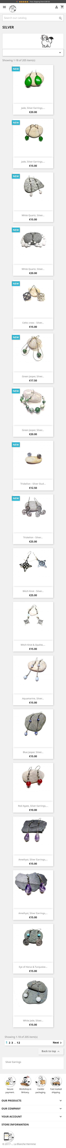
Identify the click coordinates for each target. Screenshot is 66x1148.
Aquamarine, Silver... (33, 698)
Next (58, 1043)
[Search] (33, 18)
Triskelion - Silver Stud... (33, 483)
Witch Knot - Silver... (33, 591)
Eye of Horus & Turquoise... (33, 966)
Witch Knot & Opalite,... (33, 644)
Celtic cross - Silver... (33, 322)
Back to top (51, 1051)
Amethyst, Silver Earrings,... (33, 859)
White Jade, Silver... (33, 1020)
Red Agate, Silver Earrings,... (33, 805)
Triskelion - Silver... (33, 537)
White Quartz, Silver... (33, 215)
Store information (15, 1124)
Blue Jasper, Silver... (33, 752)
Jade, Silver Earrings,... (33, 107)
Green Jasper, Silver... (33, 376)
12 (18, 1042)
